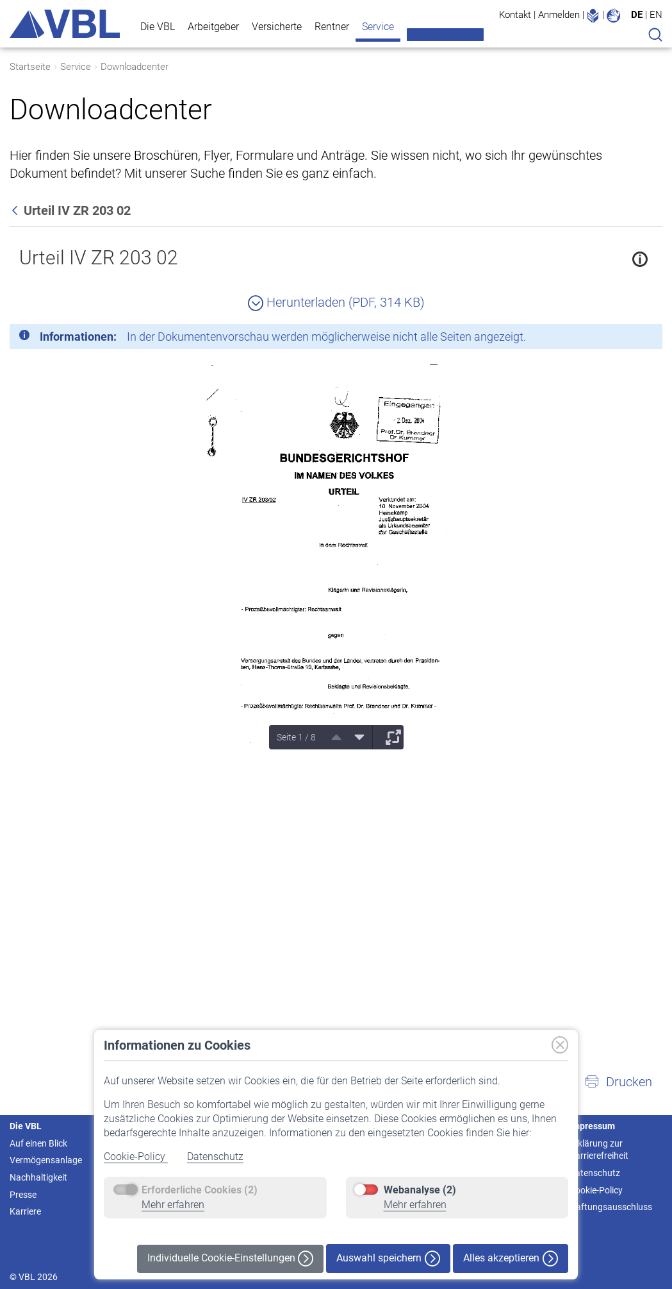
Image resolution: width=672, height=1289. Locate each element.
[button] (618, 1082)
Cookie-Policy (136, 1156)
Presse (23, 1195)
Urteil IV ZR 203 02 (98, 257)
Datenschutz (215, 1156)
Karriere (25, 1211)
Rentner (332, 27)
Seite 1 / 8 (296, 737)
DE (637, 15)
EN (656, 15)
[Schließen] (617, 339)
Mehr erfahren (173, 1205)
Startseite (30, 67)
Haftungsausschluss (611, 1207)
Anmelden (559, 15)
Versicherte (277, 27)
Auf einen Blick (38, 1143)
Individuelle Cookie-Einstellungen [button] (230, 1259)
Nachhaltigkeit (38, 1177)
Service (378, 27)
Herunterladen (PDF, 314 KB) (336, 302)
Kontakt (515, 15)
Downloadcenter (134, 67)
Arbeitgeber (213, 27)
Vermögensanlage (46, 1160)
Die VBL (157, 27)
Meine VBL (445, 34)
